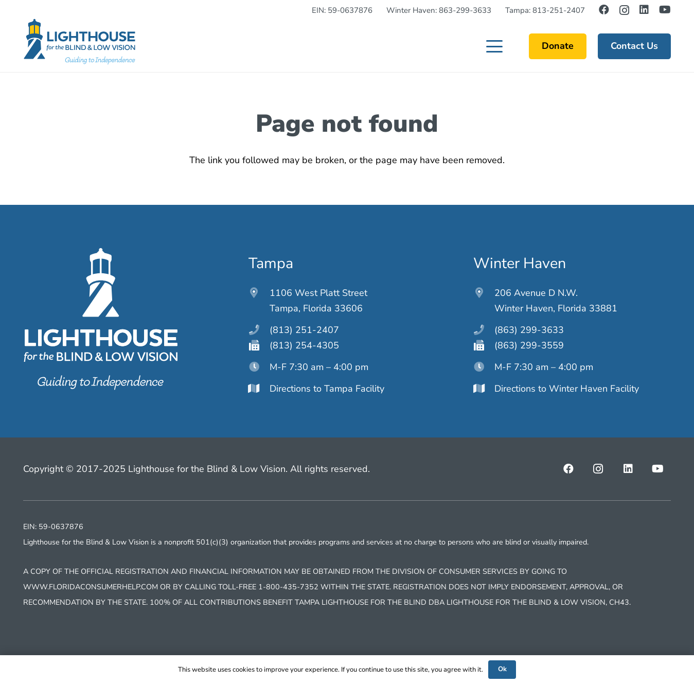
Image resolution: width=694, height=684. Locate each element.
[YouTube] (665, 10)
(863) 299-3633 (529, 330)
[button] (494, 46)
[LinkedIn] (644, 10)
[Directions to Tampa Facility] (259, 388)
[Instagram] (624, 10)
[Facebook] (604, 10)
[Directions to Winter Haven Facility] (483, 388)
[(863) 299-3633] (483, 330)
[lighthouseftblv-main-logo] (79, 42)
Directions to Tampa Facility (327, 388)
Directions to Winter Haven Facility (566, 388)
